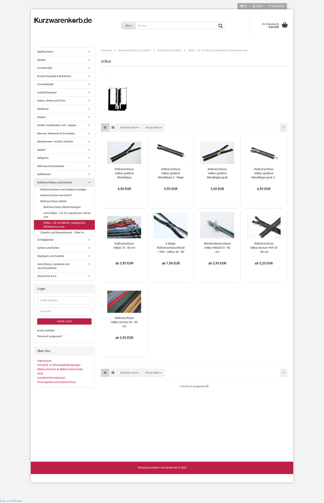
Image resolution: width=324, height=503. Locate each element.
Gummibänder (45, 84)
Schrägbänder (45, 239)
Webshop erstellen (149, 467)
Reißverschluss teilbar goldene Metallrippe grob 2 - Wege (263, 173)
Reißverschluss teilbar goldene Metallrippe (124, 173)
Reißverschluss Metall (53, 201)
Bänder (41, 59)
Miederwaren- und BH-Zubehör (55, 141)
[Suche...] (128, 25)
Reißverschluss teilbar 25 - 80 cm (124, 245)
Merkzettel (276, 6)
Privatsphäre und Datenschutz (56, 382)
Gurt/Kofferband (46, 92)
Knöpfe (41, 117)
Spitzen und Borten (48, 247)
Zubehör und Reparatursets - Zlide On (62, 232)
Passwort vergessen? (49, 336)
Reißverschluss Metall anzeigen (62, 207)
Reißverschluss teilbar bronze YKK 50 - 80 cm (264, 247)
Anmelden (64, 321)
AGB (40, 373)
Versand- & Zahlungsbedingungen (59, 365)
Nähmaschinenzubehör (50, 166)
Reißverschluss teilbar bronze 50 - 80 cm (124, 322)
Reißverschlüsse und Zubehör (54, 182)
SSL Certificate (11, 501)
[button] (243, 6)
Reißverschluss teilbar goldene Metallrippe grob (217, 173)
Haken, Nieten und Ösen (51, 100)
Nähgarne (43, 157)
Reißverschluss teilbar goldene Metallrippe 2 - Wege (170, 173)
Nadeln (41, 149)
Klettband (42, 108)
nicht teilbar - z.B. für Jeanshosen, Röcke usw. (67, 215)
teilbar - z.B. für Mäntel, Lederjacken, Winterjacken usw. (64, 224)
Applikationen (45, 51)
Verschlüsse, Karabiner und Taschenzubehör (53, 266)
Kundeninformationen (51, 377)
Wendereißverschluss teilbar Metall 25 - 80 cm (217, 247)
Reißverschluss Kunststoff (56, 195)
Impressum (44, 360)
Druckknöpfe (44, 67)
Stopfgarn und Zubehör (50, 256)
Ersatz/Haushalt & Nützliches (54, 76)
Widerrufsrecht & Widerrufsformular (60, 369)
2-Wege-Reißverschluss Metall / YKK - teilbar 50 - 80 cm (171, 248)
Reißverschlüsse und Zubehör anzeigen (63, 189)
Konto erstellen (46, 330)
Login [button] (258, 6)
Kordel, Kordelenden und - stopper (56, 125)
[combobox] (130, 128)
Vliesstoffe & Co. (47, 276)
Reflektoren (44, 174)
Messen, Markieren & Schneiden (56, 133)
